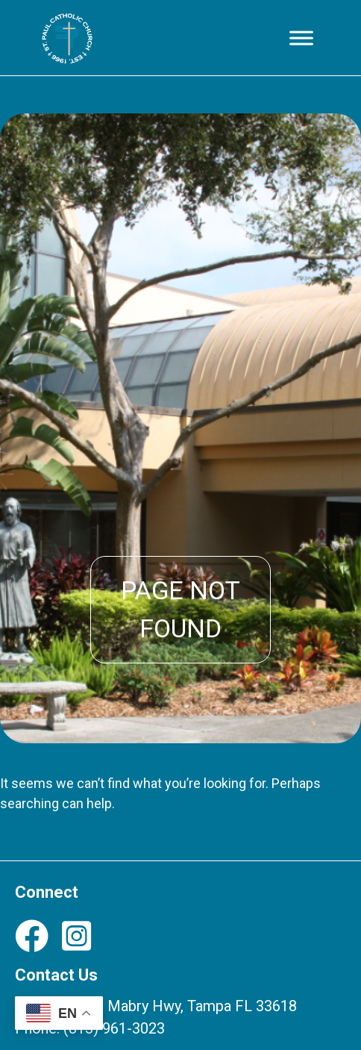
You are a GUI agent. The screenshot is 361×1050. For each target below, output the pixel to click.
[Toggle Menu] (301, 38)
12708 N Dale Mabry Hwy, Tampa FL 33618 (156, 1006)
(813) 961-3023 (114, 1028)
